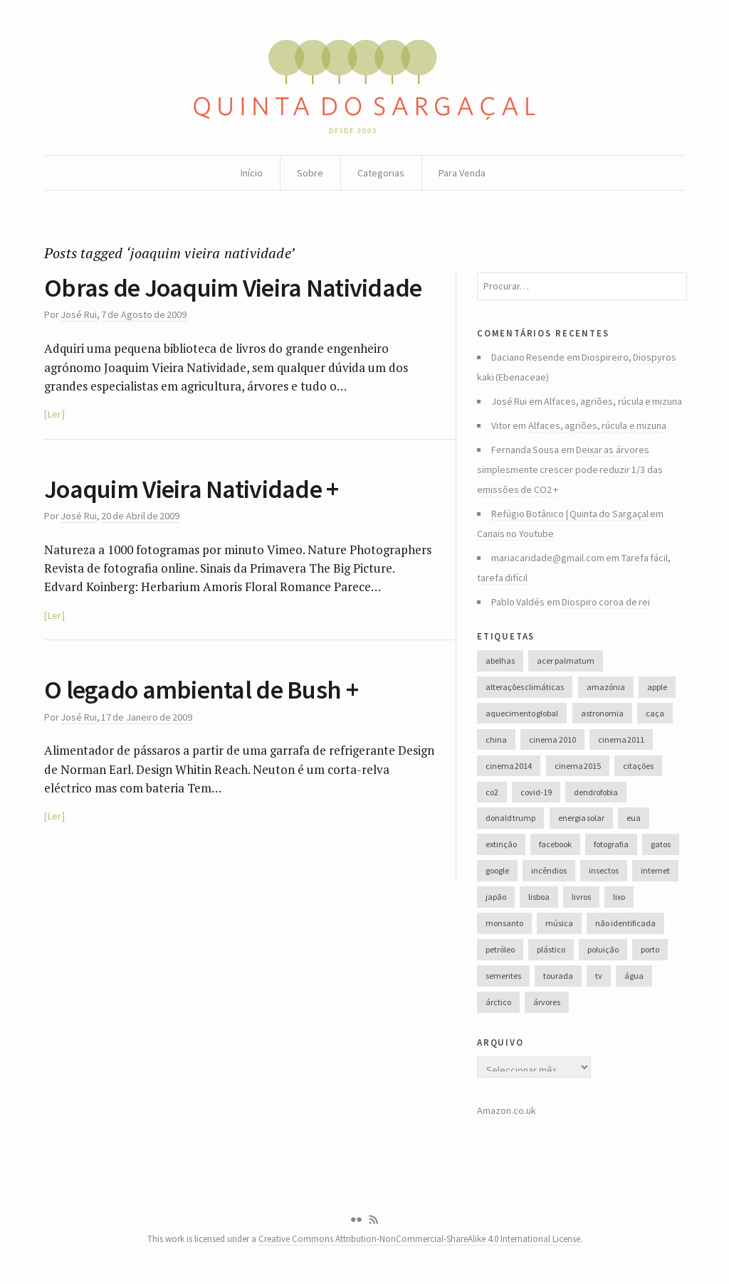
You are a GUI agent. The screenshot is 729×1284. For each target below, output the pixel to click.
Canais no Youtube (515, 533)
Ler (54, 414)
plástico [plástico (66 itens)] (551, 949)
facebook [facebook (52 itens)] (555, 844)
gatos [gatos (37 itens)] (661, 844)
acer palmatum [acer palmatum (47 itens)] (565, 660)
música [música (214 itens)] (559, 923)
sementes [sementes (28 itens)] (503, 975)
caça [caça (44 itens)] (655, 713)
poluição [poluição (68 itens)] (603, 949)
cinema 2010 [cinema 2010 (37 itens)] (552, 739)
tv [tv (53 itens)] (598, 975)
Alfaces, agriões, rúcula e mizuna (613, 401)
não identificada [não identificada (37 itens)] (625, 923)
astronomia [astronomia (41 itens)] (602, 713)
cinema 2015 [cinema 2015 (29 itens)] (578, 765)
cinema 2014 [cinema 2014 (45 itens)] (509, 765)
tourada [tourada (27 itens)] (558, 975)
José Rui (78, 314)
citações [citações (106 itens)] (638, 765)
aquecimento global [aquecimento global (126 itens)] (522, 713)
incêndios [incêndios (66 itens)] (549, 870)
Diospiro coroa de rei (606, 601)
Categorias (380, 172)
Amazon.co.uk (506, 1110)
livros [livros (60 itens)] (581, 896)
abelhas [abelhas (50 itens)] (500, 660)
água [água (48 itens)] (634, 975)
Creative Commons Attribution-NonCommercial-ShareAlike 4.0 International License (419, 1239)
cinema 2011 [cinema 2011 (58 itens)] (621, 739)
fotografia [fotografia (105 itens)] (611, 844)
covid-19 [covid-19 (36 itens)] (536, 792)
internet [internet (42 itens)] (655, 870)
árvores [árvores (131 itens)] (546, 1002)
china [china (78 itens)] (496, 739)
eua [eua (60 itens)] (633, 817)
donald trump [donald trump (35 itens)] (510, 817)
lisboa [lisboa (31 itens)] (539, 896)
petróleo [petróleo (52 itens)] (500, 949)
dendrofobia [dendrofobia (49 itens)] (596, 792)
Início (252, 172)
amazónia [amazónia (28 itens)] (606, 686)
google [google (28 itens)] (497, 870)
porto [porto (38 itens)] (650, 949)
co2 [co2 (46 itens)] (492, 792)
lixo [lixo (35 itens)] (619, 896)
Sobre (310, 172)
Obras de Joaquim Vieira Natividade (233, 288)
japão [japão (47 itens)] (496, 896)
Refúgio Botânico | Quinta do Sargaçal (570, 513)
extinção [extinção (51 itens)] (501, 844)
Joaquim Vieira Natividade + (191, 489)
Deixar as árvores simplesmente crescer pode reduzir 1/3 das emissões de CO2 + (570, 469)
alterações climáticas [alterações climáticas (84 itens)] (525, 686)
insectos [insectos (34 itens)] (604, 870)
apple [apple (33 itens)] (657, 686)
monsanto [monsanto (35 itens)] (504, 923)
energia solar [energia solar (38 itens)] (581, 817)
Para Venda (462, 172)
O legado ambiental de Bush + (201, 690)
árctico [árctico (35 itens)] (498, 1002)
